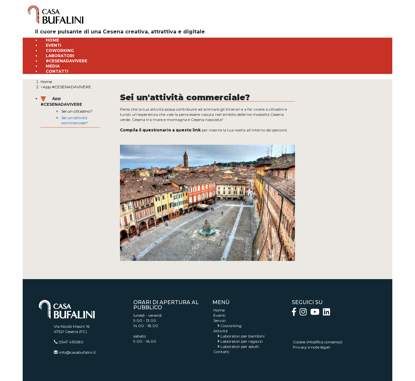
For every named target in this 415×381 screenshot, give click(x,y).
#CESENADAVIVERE (66, 60)
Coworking (231, 325)
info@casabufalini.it (77, 352)
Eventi (219, 315)
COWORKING (60, 50)
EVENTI (53, 45)
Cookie (299, 341)
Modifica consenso (324, 341)
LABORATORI (60, 55)
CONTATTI (57, 71)
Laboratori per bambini (242, 336)
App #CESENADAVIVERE (67, 86)
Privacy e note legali (311, 347)
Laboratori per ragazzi (241, 341)
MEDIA (53, 66)
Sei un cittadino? (76, 111)
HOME (52, 40)
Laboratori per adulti (239, 346)
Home (46, 81)
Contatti (221, 351)
